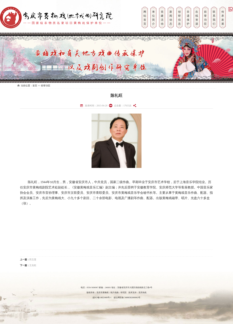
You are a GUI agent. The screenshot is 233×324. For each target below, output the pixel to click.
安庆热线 (142, 292)
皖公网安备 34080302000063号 (126, 297)
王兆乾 (32, 265)
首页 (34, 85)
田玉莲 (32, 259)
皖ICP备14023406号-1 (102, 297)
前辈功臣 (45, 85)
